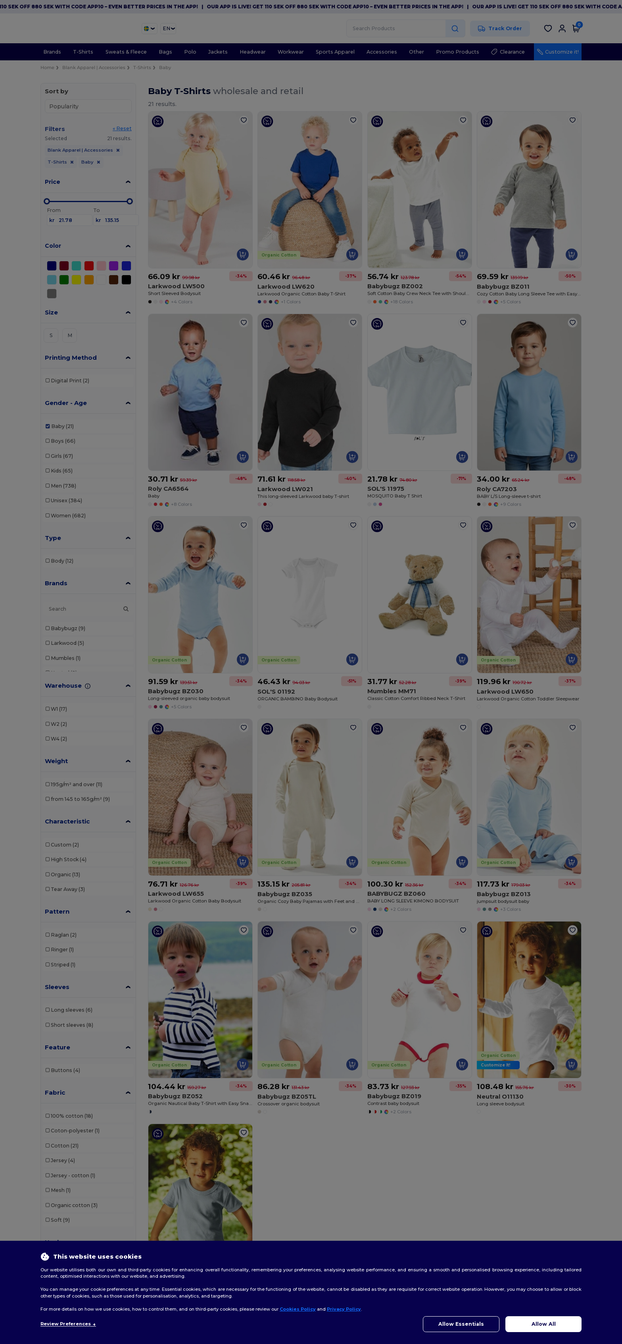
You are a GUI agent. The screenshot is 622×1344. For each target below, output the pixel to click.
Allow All (544, 1324)
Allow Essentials (461, 1324)
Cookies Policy (298, 1309)
